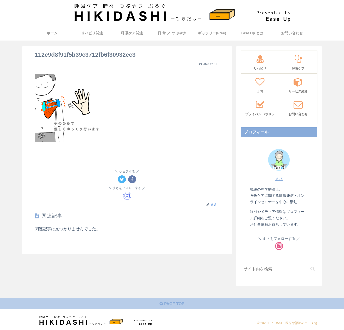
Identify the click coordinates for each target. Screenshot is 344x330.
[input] (279, 269)
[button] (313, 268)
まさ (279, 178)
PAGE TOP (171, 304)
